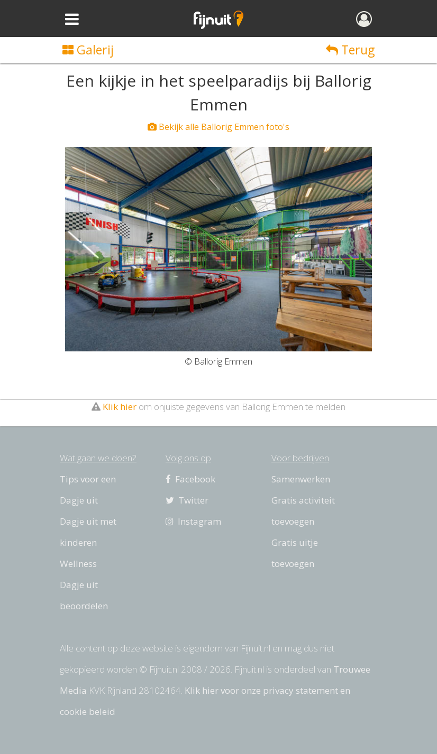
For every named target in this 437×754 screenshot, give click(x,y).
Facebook (190, 479)
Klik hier (119, 407)
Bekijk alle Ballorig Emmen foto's (218, 127)
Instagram (193, 521)
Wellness (78, 563)
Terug (350, 49)
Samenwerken (300, 479)
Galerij (88, 49)
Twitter (187, 500)
